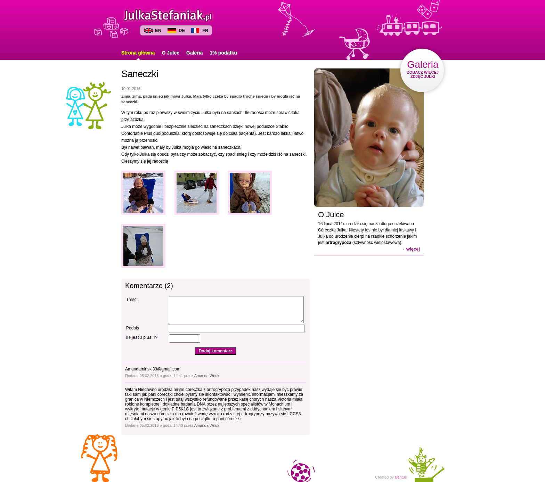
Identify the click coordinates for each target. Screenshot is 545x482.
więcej (413, 249)
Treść (131, 299)
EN (158, 30)
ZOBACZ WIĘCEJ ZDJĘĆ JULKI (423, 69)
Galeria (194, 53)
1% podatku (223, 53)
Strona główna (138, 53)
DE (182, 30)
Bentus (401, 477)
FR (205, 30)
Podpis (132, 328)
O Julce (170, 53)
